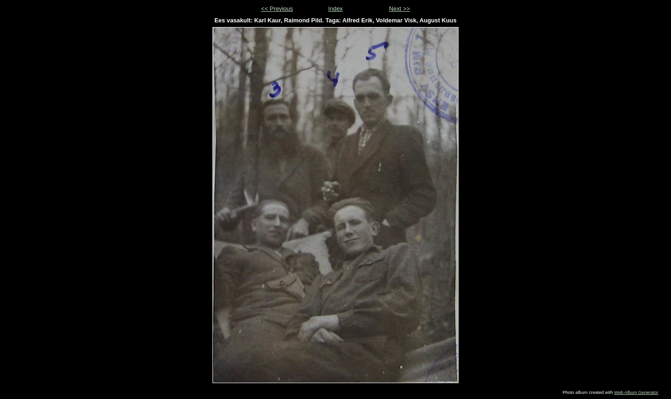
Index (335, 8)
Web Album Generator (636, 392)
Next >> (399, 8)
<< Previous (277, 8)
